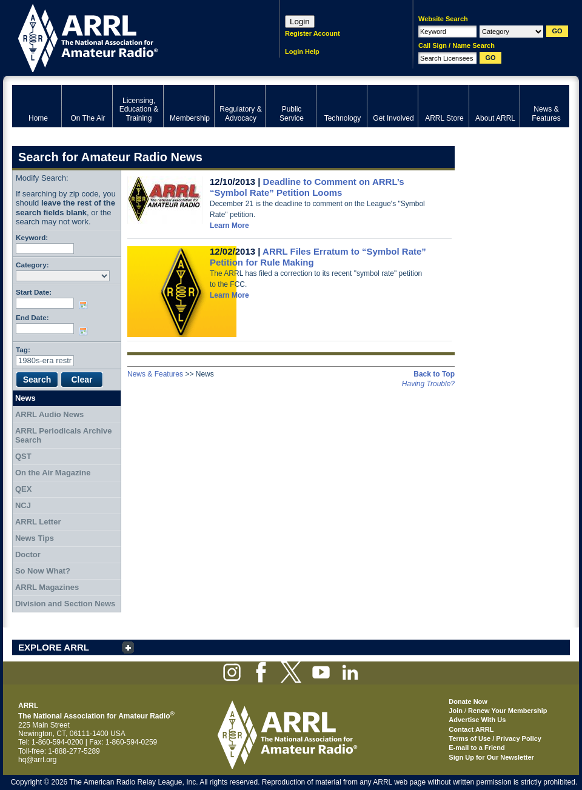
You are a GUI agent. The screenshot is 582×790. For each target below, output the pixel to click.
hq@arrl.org (37, 759)
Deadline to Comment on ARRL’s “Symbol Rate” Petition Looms (307, 187)
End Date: (32, 317)
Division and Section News (65, 603)
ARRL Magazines (47, 587)
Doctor (28, 554)
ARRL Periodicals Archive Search (63, 435)
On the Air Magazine (52, 472)
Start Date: (34, 292)
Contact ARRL (471, 729)
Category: (32, 265)
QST (23, 456)
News (25, 398)
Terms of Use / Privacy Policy (495, 738)
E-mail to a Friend (476, 747)
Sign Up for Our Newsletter (491, 757)
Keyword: (32, 237)
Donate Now (468, 701)
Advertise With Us (477, 719)
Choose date (85, 305)
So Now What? (42, 570)
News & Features (155, 374)
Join (456, 710)
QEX (23, 489)
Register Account (312, 33)
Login (300, 21)
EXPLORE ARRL (53, 647)
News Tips (34, 538)
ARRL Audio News (49, 414)
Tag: (23, 349)
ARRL (130, 36)
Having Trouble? (428, 384)
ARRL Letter (38, 521)
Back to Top (434, 374)
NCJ (23, 505)
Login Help (302, 51)
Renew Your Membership (507, 710)
